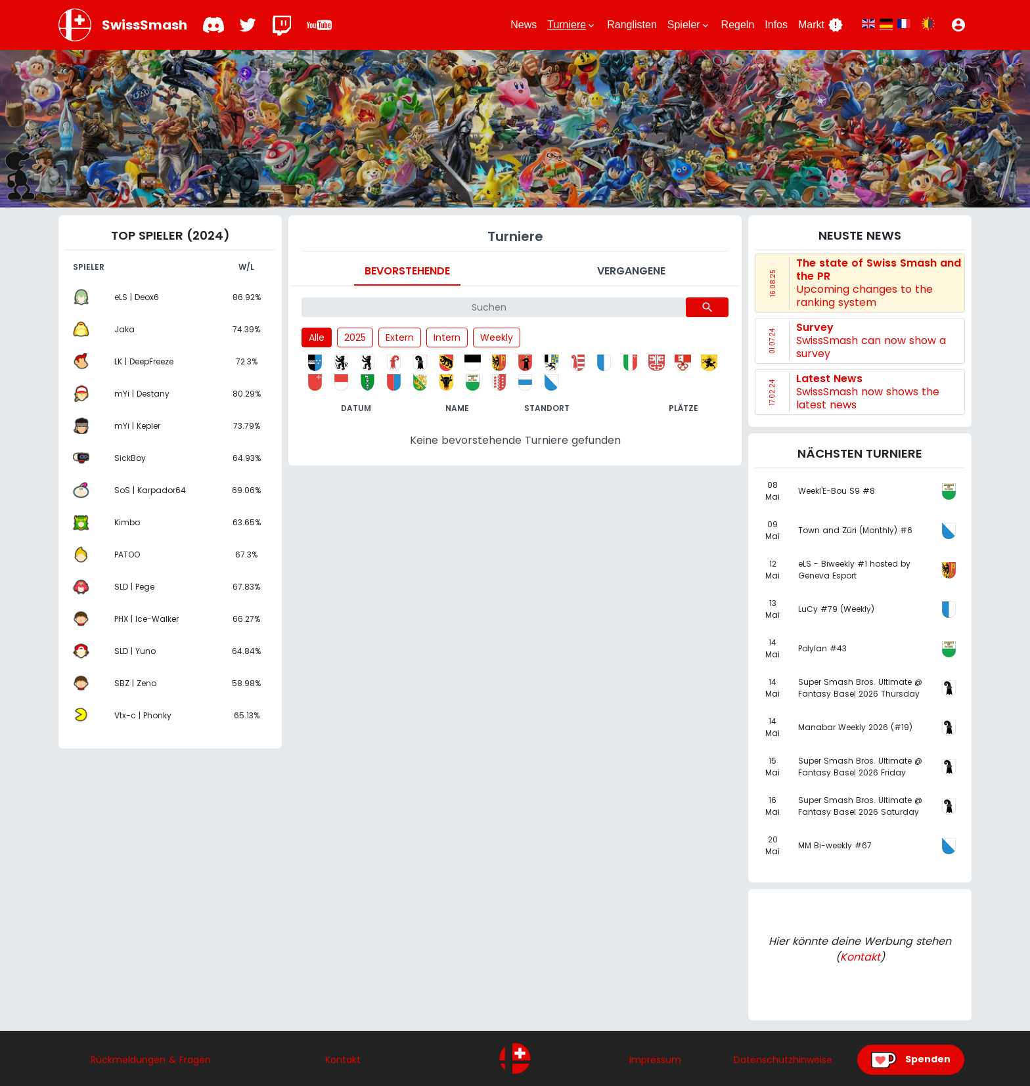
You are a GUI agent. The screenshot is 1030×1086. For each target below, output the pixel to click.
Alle (317, 337)
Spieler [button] (689, 25)
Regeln (738, 24)
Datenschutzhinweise (783, 1059)
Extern (400, 337)
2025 (355, 337)
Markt (820, 25)
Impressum (655, 1059)
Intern (447, 337)
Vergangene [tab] (631, 270)
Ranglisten (632, 24)
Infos (776, 24)
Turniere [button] (571, 25)
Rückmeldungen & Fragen (151, 1059)
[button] (958, 25)
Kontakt (860, 957)
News (523, 24)
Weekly (496, 337)
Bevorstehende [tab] (407, 270)
